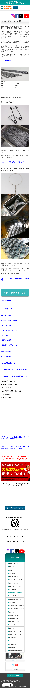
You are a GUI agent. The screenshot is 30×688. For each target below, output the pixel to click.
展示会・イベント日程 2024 (15, 631)
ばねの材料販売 (12, 589)
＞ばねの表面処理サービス (8, 363)
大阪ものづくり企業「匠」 (14, 621)
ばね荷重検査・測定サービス (15, 599)
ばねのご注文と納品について (15, 583)
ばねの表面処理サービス (14, 596)
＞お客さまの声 (5, 335)
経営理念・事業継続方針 (14, 615)
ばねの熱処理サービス (13, 602)
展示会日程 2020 (12, 637)
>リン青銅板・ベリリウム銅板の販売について (14, 376)
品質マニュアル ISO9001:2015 (15, 628)
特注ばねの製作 (7, 12)
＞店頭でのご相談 (6, 340)
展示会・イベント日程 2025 (15, 567)
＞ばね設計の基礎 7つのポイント (10, 320)
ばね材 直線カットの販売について (16, 592)
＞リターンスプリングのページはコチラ (12, 162)
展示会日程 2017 (12, 647)
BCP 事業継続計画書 (13, 618)
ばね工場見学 (12, 570)
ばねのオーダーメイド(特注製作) (16, 579)
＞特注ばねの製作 (6, 315)
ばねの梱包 (11, 612)
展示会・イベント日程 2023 (15, 634)
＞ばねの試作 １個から (8, 309)
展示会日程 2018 (12, 644)
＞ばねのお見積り (6, 356)
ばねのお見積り (12, 573)
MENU (26, 7)
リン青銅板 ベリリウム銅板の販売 (16, 608)
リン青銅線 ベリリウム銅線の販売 (16, 605)
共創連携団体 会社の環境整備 (15, 650)
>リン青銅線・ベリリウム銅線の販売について (14, 369)
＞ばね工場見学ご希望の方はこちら (11, 330)
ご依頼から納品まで (13, 563)
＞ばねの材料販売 (6, 60)
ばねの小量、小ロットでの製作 (15, 586)
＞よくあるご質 (5, 325)
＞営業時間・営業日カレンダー (10, 345)
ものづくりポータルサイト (14, 624)
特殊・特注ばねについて (8, 351)
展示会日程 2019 (12, 641)
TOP (2, 12)
